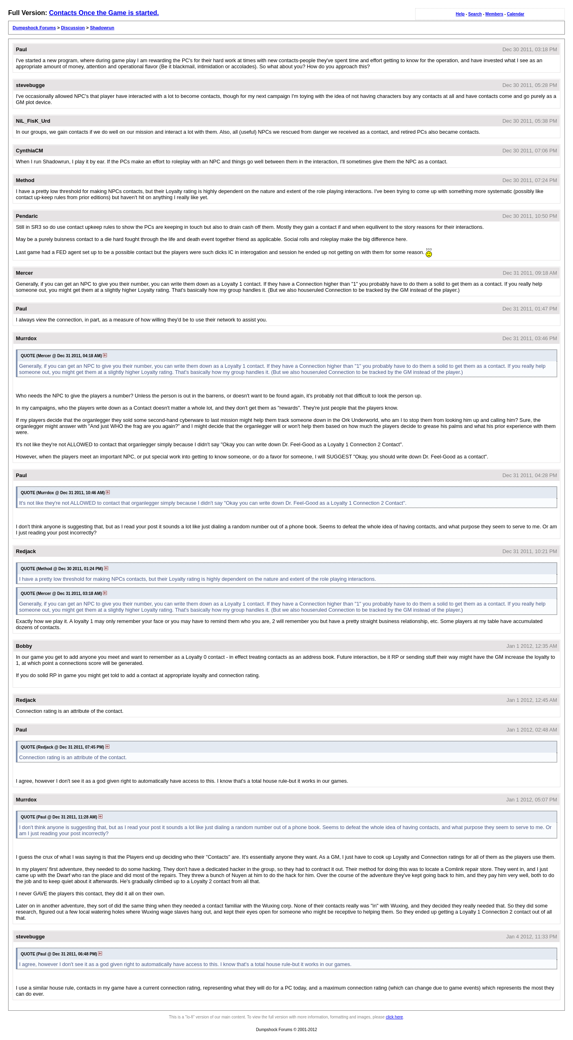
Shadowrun (102, 27)
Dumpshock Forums (34, 27)
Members (494, 14)
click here (394, 1017)
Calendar (515, 14)
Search (474, 14)
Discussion (73, 27)
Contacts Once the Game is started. (104, 12)
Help (460, 14)
